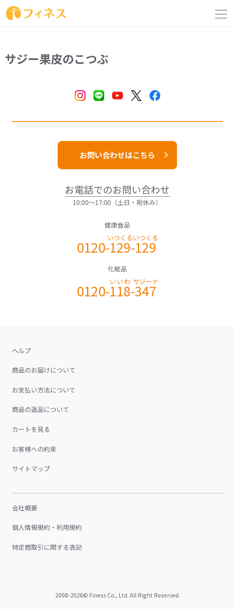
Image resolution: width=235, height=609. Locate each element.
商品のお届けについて (44, 370)
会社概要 (24, 507)
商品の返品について (40, 409)
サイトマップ (31, 468)
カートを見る (31, 429)
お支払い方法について (44, 389)
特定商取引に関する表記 (47, 547)
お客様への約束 (34, 449)
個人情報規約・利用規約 (47, 527)
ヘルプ (21, 350)
